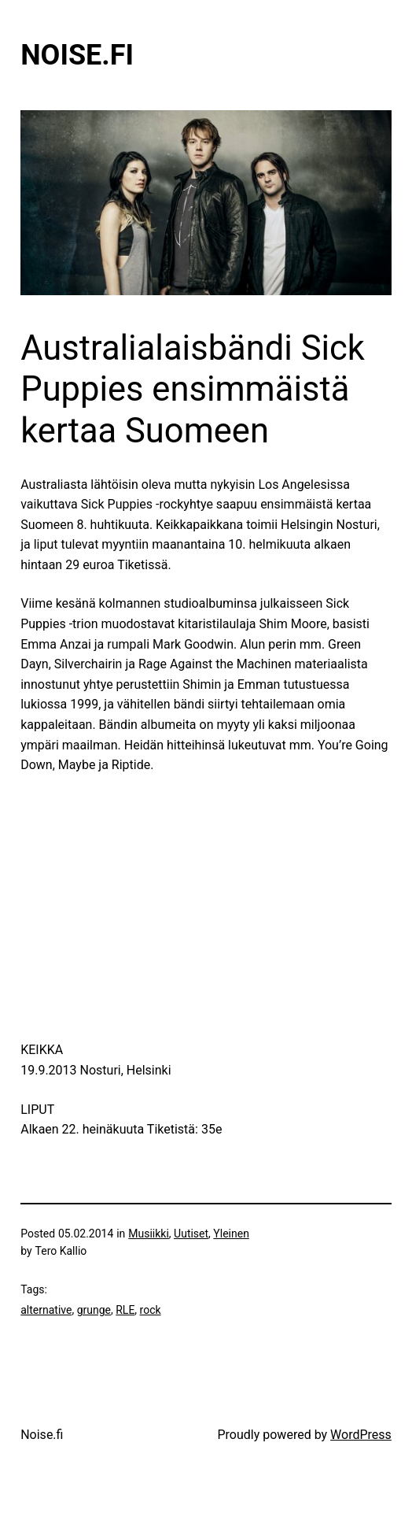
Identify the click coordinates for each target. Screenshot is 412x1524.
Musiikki (148, 1233)
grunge (94, 1310)
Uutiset (191, 1233)
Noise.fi (77, 55)
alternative (46, 1310)
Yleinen (231, 1233)
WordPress (361, 1434)
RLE (125, 1310)
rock (150, 1310)
